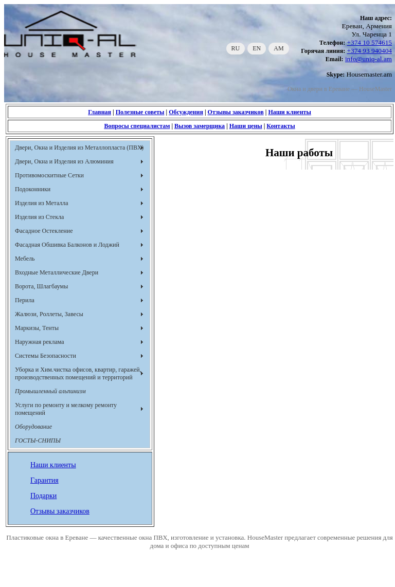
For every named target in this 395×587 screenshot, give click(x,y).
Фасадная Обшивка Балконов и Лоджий (67, 244)
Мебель (25, 258)
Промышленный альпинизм (50, 391)
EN (257, 48)
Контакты (280, 126)
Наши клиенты (289, 112)
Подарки (43, 496)
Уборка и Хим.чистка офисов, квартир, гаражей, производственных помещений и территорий (78, 373)
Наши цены (245, 126)
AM (278, 48)
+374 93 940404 (369, 50)
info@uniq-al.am (368, 59)
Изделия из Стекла (39, 217)
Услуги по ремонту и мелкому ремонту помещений (66, 408)
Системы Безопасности (45, 355)
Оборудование (33, 426)
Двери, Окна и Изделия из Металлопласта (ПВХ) (79, 147)
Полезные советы (140, 112)
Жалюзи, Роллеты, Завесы (49, 314)
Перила (24, 300)
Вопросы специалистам (137, 126)
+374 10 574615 (369, 42)
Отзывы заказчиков (236, 112)
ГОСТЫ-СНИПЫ (38, 440)
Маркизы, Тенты (37, 328)
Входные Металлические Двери (56, 272)
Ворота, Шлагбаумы (41, 286)
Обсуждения (186, 112)
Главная (99, 112)
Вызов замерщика (199, 126)
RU (235, 48)
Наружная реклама (39, 341)
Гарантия (44, 480)
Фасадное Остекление (44, 230)
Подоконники (32, 189)
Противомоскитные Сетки (49, 175)
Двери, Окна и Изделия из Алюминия (64, 161)
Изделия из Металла (41, 203)
